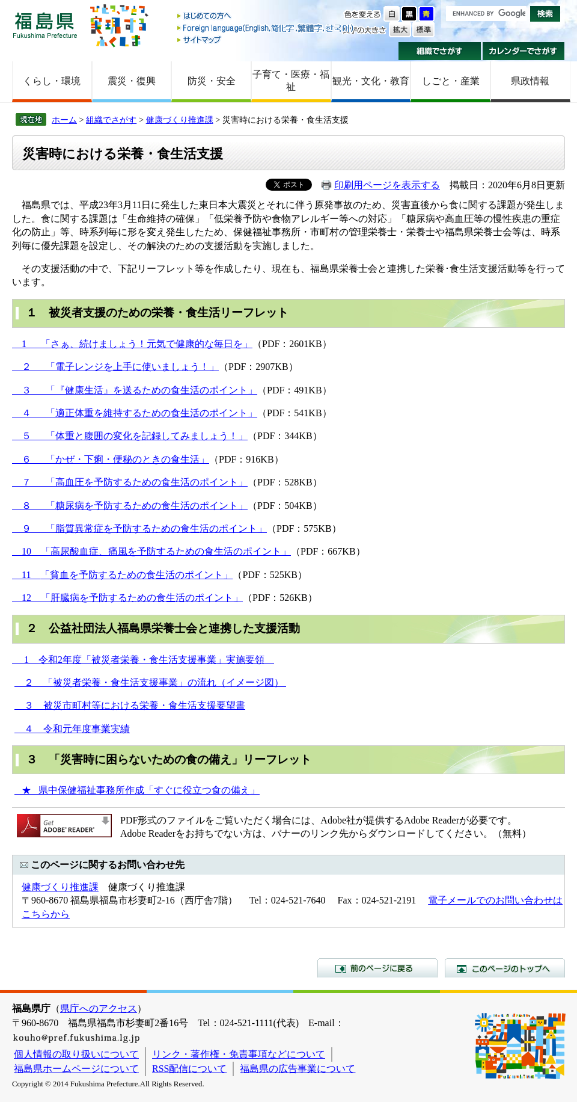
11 (26, 575)
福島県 (45, 25)
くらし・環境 (52, 81)
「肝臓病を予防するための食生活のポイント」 (142, 598)
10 (26, 551)
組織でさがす (439, 51)
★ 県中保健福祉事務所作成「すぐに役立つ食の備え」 (137, 790)
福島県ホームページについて (76, 1069)
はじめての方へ (266, 16)
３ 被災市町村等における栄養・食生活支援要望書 (129, 705)
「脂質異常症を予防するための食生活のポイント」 (156, 528)
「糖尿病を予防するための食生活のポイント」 (147, 505)
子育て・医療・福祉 (290, 80)
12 (26, 598)
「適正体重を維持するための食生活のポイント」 (151, 413)
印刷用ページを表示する (387, 185)
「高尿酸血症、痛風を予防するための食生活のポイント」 (166, 551)
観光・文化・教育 (370, 81)
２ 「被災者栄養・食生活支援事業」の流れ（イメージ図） (150, 682)
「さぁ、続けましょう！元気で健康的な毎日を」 (146, 344)
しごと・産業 (451, 81)
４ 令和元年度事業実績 (72, 729)
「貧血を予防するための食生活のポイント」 (136, 575)
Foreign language (266, 28)
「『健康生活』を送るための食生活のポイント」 (151, 390)
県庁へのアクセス (98, 1008)
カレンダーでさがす (524, 51)
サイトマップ (266, 39)
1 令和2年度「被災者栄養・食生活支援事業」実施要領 (143, 659)
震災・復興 (132, 81)
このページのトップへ (505, 967)
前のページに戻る (377, 967)
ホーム (64, 120)
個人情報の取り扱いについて (76, 1054)
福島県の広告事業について (297, 1069)
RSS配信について (189, 1069)
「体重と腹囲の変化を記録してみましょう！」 (147, 436)
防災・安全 (212, 81)
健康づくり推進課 (179, 120)
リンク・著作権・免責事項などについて (238, 1054)
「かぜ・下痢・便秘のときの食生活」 (127, 459)
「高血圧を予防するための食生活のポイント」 (147, 482)
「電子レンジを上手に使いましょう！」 (132, 367)
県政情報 (530, 81)
